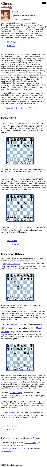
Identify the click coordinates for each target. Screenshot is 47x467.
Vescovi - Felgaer (17, 227)
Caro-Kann (11, 46)
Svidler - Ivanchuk (9, 123)
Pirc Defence (12, 42)
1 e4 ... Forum (30, 443)
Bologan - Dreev (9, 412)
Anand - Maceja (16, 393)
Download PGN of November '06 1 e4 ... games (23, 108)
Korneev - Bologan (10, 324)
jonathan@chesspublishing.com (14, 448)
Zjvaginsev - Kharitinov (11, 264)
